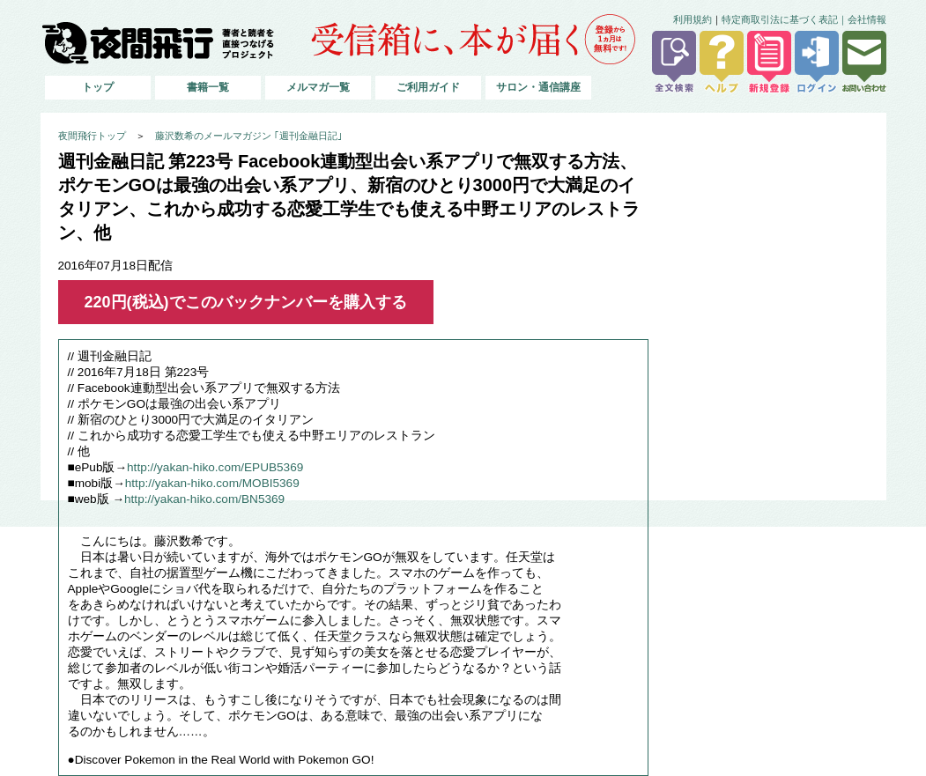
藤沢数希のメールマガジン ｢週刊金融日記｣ (249, 135)
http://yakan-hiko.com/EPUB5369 (215, 467)
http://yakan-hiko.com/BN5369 (204, 499)
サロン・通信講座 (538, 87)
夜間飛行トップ (92, 135)
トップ (98, 87)
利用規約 (692, 19)
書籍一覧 (208, 87)
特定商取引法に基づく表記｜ (785, 19)
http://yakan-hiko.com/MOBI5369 (212, 483)
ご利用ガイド (428, 87)
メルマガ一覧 (318, 87)
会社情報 (867, 19)
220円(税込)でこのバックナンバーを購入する (246, 302)
